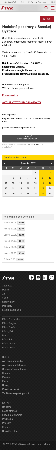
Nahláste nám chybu (36, 144)
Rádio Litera (8, 343)
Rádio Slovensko (11, 319)
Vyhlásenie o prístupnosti (15, 393)
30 (43, 193)
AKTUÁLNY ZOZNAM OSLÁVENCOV (21, 102)
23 (43, 188)
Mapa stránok (9, 411)
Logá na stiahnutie (12, 415)
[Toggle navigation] (52, 8)
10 (50, 178)
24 (3, 293)
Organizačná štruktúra (14, 369)
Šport (5, 297)
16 (43, 183)
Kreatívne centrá (10, 389)
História (6, 373)
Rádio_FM (7, 331)
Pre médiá (7, 419)
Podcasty (7, 305)
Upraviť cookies (10, 431)
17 (50, 183)
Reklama (6, 407)
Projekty (6, 423)
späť (46, 18)
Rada (5, 381)
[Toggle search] (46, 8)
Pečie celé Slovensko (38, 2)
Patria (5, 335)
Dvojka (6, 289)
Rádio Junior (9, 347)
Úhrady (6, 385)
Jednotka (7, 285)
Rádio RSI (7, 339)
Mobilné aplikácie (11, 309)
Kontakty (7, 427)
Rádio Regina (9, 323)
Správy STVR (10, 2)
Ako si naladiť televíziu (14, 365)
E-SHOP (6, 402)
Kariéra (6, 377)
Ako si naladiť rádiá (12, 361)
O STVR (6, 357)
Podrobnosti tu (10, 95)
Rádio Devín (8, 327)
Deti (23, 2)
